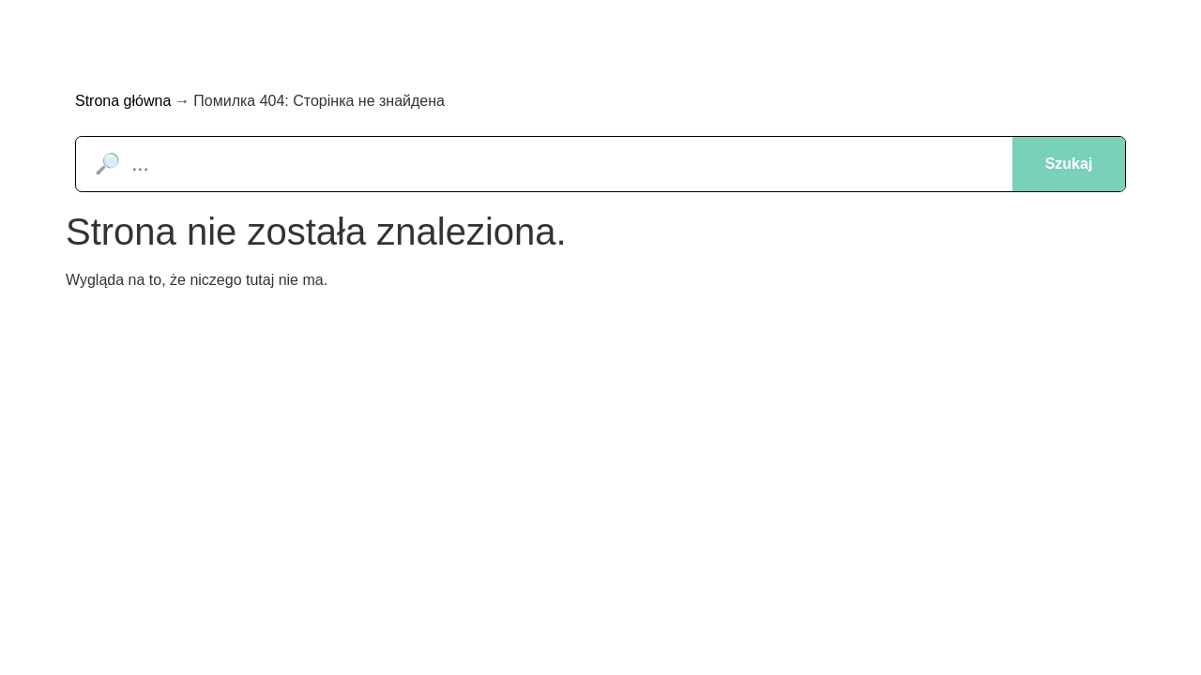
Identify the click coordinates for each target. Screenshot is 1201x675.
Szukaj (1069, 164)
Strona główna (123, 101)
